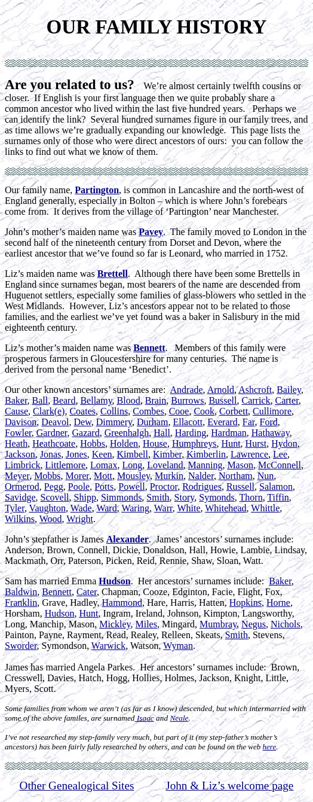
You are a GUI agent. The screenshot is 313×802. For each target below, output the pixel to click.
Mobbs (47, 476)
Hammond (122, 602)
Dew (82, 422)
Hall (162, 433)
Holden (124, 443)
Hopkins (245, 602)
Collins (114, 411)
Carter (287, 400)
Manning (205, 465)
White (188, 508)
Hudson (114, 581)
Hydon (284, 443)
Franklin (21, 602)
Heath (16, 443)
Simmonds (121, 497)
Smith (157, 497)
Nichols (285, 624)
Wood (50, 519)
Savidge (20, 497)
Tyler (14, 508)
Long (132, 465)
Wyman (178, 646)
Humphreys (194, 443)
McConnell (279, 465)
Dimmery (114, 422)
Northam (236, 476)
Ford (269, 422)
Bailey (289, 390)
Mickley (114, 624)
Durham (152, 422)
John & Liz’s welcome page (229, 785)
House (155, 443)
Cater (86, 592)
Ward (106, 508)
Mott (103, 476)
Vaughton (47, 508)
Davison (20, 422)
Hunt (231, 443)
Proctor (163, 486)
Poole (79, 486)
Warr (163, 508)
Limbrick (23, 465)
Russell (240, 486)
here (270, 746)
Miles (145, 624)
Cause (16, 411)
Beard (64, 400)
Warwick (108, 646)
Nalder (201, 476)
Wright (79, 519)
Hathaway (270, 433)
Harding (190, 433)
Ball (40, 400)
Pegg (53, 486)
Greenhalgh (127, 433)
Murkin (169, 476)
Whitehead (225, 508)
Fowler (18, 433)
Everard (222, 422)
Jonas (51, 454)
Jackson (20, 454)
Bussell (222, 400)
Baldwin (21, 592)
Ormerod (22, 486)
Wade (81, 508)
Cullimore (272, 411)
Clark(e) (49, 411)
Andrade (186, 390)
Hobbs (92, 443)
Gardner (51, 433)
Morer (77, 476)
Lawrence (249, 454)
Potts (103, 486)
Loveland (165, 465)
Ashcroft (255, 390)
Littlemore (65, 465)
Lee (280, 454)
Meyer (17, 476)
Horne (278, 602)
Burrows (187, 400)
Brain (156, 400)
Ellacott (187, 422)
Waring (135, 508)
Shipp (85, 497)
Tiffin (278, 497)
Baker (16, 400)
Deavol (55, 422)
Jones (76, 454)
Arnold (220, 390)
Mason (240, 465)
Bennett (57, 592)
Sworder (21, 646)
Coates (82, 411)
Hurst (256, 443)
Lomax (103, 465)
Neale (179, 717)
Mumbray (218, 624)
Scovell (55, 497)
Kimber (167, 454)
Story (184, 497)
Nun (265, 476)
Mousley (133, 476)
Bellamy (96, 400)
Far (249, 422)
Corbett (233, 411)
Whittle (265, 508)
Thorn (251, 497)
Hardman (229, 433)
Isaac (144, 717)
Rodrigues (202, 486)
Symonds (217, 497)
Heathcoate (53, 443)
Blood (128, 400)
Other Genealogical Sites (77, 785)
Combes (148, 411)
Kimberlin (206, 454)
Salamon (276, 486)
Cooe (179, 411)
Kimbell (132, 454)
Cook (204, 411)
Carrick (256, 400)
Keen (102, 454)
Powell (131, 486)
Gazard (85, 433)
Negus (253, 624)
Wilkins (20, 519)
